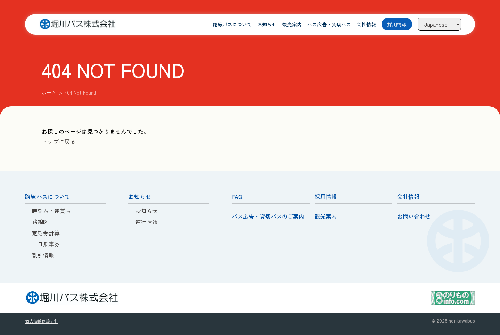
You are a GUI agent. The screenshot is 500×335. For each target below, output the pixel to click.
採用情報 (397, 24)
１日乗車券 (46, 244)
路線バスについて (232, 24)
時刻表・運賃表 (51, 210)
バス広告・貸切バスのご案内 (268, 216)
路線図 (40, 222)
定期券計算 (46, 233)
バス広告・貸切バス (329, 24)
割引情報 (43, 255)
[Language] (439, 24)
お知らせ (267, 24)
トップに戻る (59, 141)
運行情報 (146, 222)
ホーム (49, 92)
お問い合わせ (414, 216)
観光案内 (292, 24)
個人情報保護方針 (41, 321)
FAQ (237, 196)
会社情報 (366, 24)
